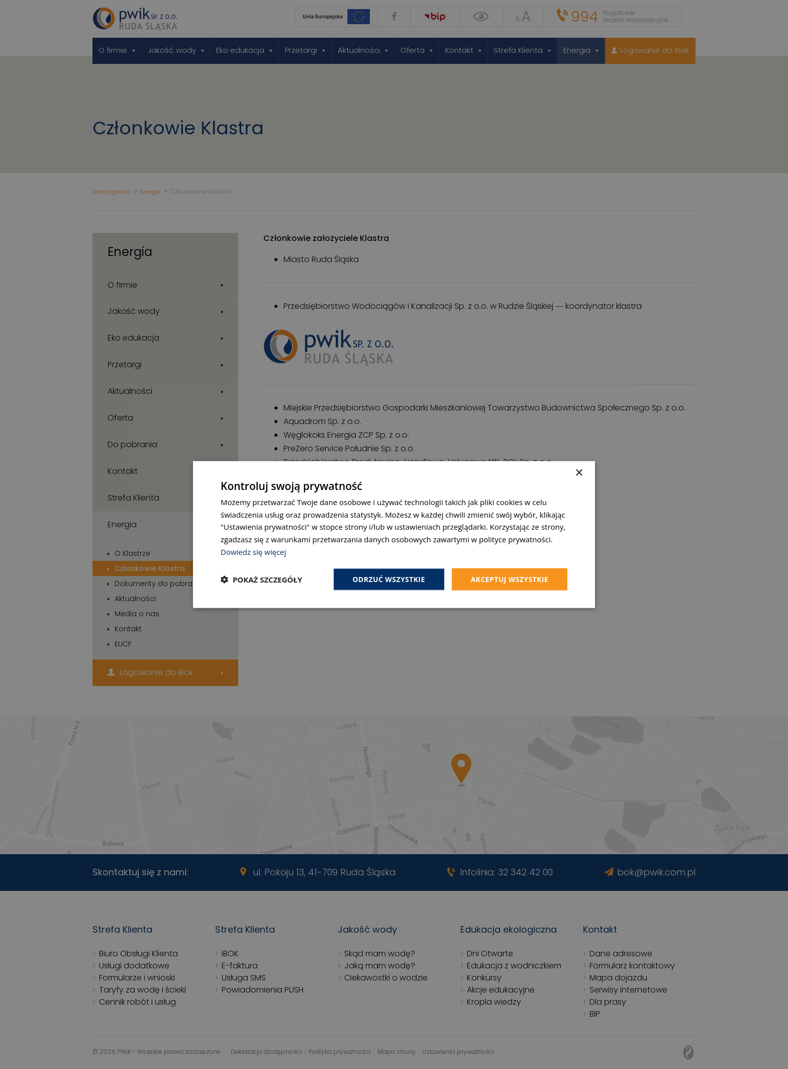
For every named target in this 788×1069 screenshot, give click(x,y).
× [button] (578, 472)
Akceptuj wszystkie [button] (509, 579)
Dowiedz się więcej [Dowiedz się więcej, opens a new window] (253, 551)
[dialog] (394, 534)
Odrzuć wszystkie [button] (389, 579)
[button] (261, 579)
